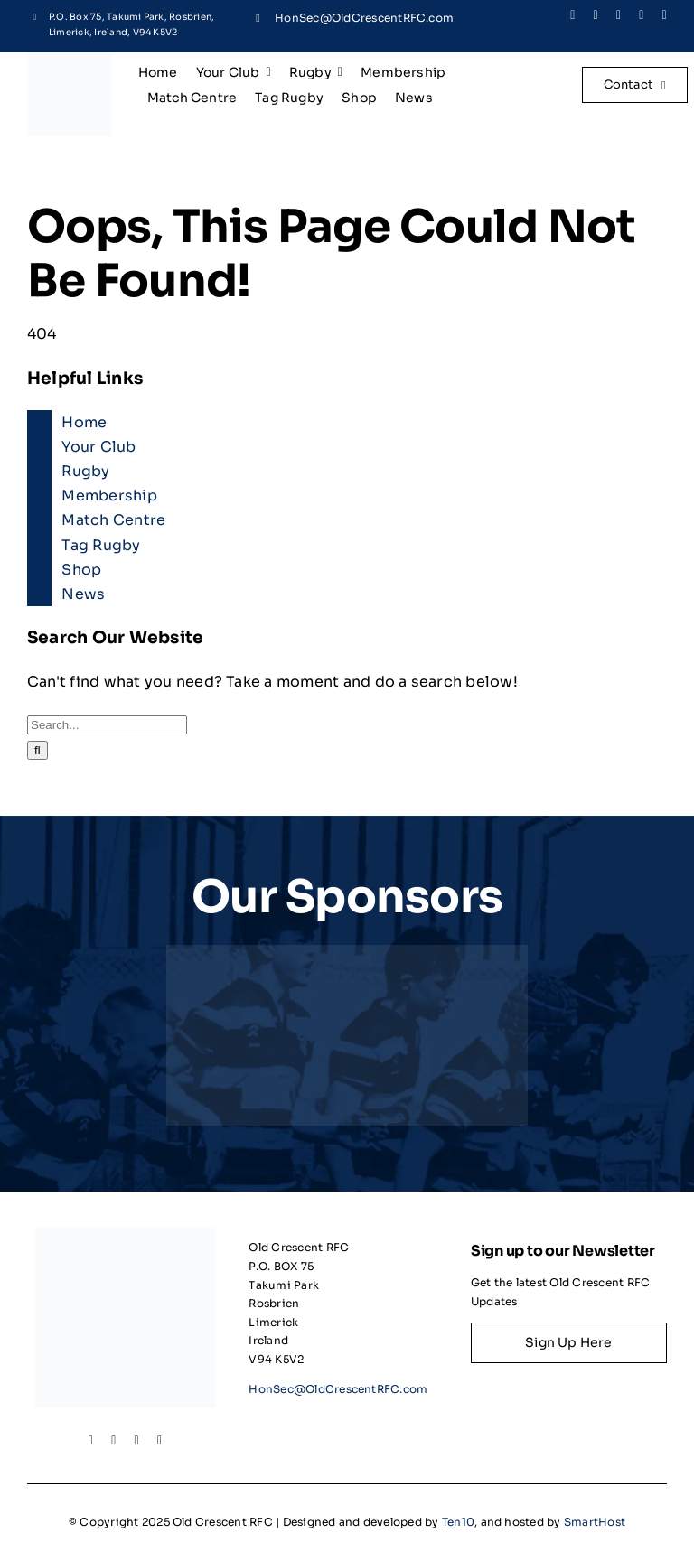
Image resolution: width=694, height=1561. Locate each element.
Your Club (98, 446)
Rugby (85, 471)
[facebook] (572, 15)
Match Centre (113, 519)
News (83, 593)
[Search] (37, 750)
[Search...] (107, 724)
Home (84, 422)
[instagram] (618, 15)
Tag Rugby (100, 545)
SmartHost (594, 1521)
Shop (81, 569)
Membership (108, 495)
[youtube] (664, 15)
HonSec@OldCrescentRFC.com (364, 17)
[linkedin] (641, 15)
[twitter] (596, 15)
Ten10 (458, 1521)
